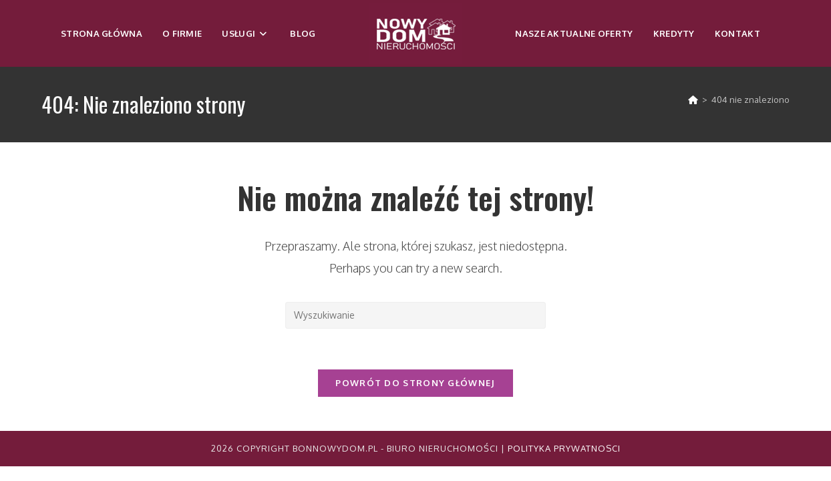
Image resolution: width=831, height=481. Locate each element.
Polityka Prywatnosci (564, 448)
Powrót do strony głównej (415, 382)
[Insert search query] (415, 315)
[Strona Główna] (693, 99)
